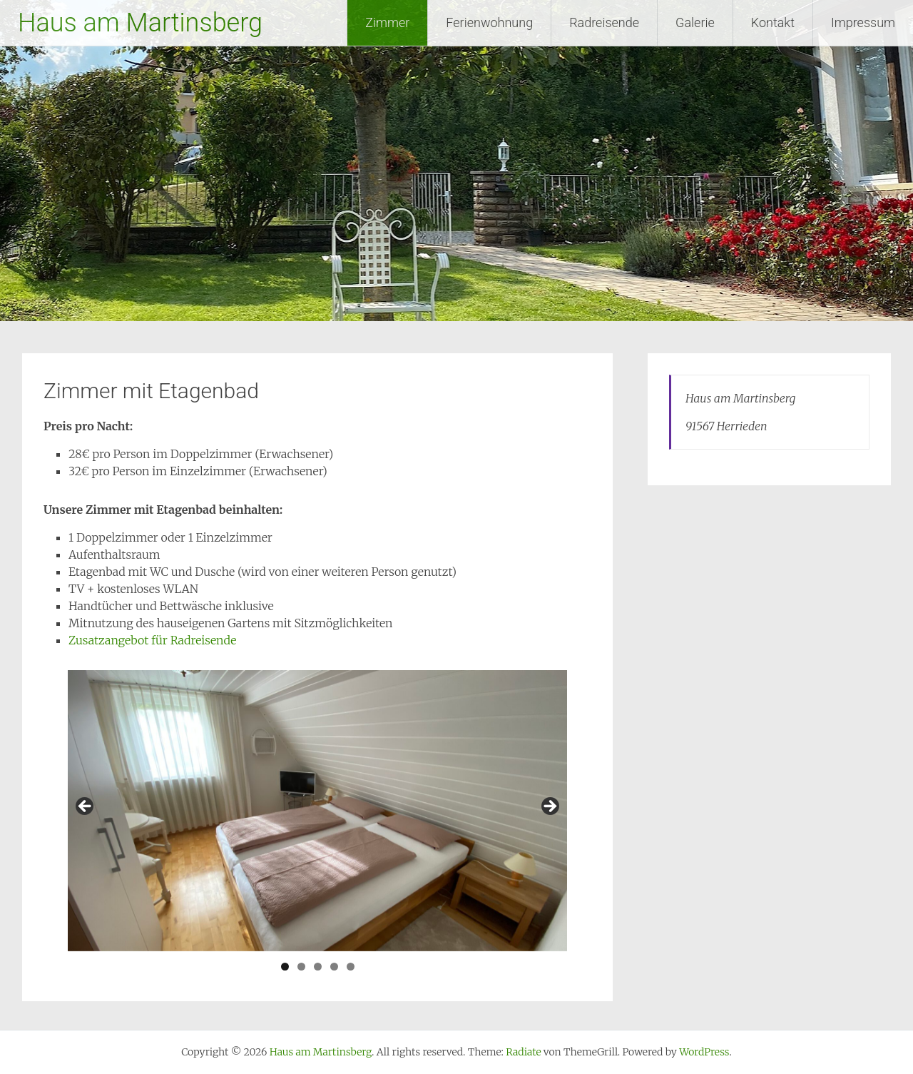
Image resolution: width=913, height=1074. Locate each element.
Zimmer (387, 22)
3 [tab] (318, 967)
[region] (317, 810)
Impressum (863, 22)
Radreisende (604, 22)
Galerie (695, 22)
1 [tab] (285, 967)
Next (549, 807)
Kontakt (773, 22)
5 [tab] (351, 967)
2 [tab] (301, 967)
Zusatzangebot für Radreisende (153, 640)
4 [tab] (334, 967)
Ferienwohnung (489, 22)
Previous (85, 807)
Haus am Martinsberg (140, 23)
